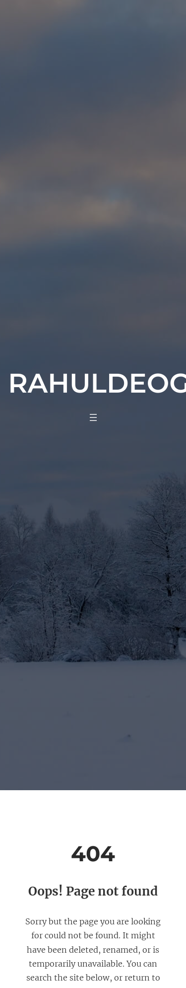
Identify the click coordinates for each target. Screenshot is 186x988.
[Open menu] (93, 417)
